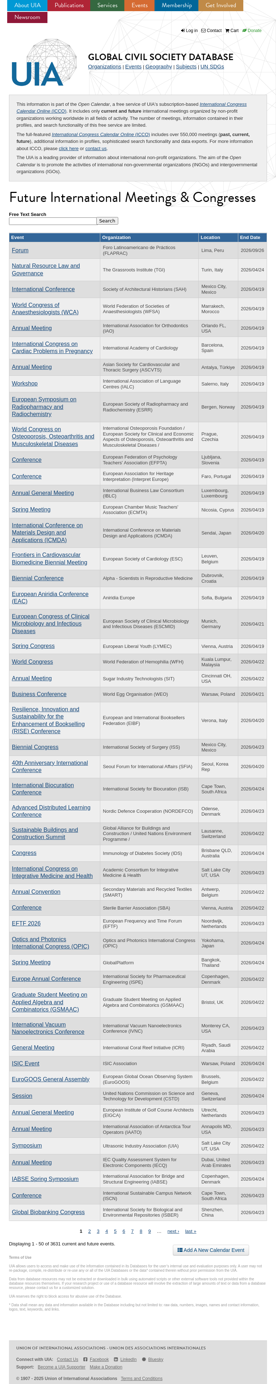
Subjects (186, 66)
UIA (36, 58)
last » (190, 1231)
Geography (159, 66)
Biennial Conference (38, 578)
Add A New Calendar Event (211, 1250)
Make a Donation (106, 1367)
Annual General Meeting (43, 493)
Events (140, 5)
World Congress (32, 662)
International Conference (43, 289)
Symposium (27, 1145)
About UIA (27, 5)
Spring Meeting (31, 509)
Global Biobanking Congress (48, 1212)
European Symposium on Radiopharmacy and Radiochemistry (44, 406)
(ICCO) (101, 134)
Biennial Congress (35, 747)
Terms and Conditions (141, 1378)
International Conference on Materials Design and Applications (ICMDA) (47, 532)
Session (22, 1096)
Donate (252, 30)
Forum (20, 250)
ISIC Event (25, 1063)
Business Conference (39, 694)
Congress (24, 853)
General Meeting (33, 1048)
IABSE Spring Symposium (45, 1179)
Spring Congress (33, 646)
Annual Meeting (32, 328)
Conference (27, 460)
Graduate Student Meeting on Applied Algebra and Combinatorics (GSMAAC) (49, 1002)
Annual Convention (36, 892)
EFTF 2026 (26, 923)
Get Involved (221, 5)
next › (173, 1231)
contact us (96, 148)
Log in (192, 30)
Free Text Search (27, 214)
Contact (211, 30)
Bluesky (152, 1359)
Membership (177, 5)
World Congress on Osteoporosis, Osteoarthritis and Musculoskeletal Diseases (53, 436)
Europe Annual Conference (46, 979)
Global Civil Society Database (161, 57)
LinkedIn (125, 1359)
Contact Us (67, 1359)
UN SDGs (212, 66)
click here (69, 148)
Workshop (25, 383)
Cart (232, 30)
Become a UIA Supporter (62, 1367)
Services (107, 5)
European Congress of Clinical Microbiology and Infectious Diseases (50, 623)
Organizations (104, 66)
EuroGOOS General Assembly (50, 1079)
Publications (69, 5)
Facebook (96, 1359)
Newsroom (27, 17)
